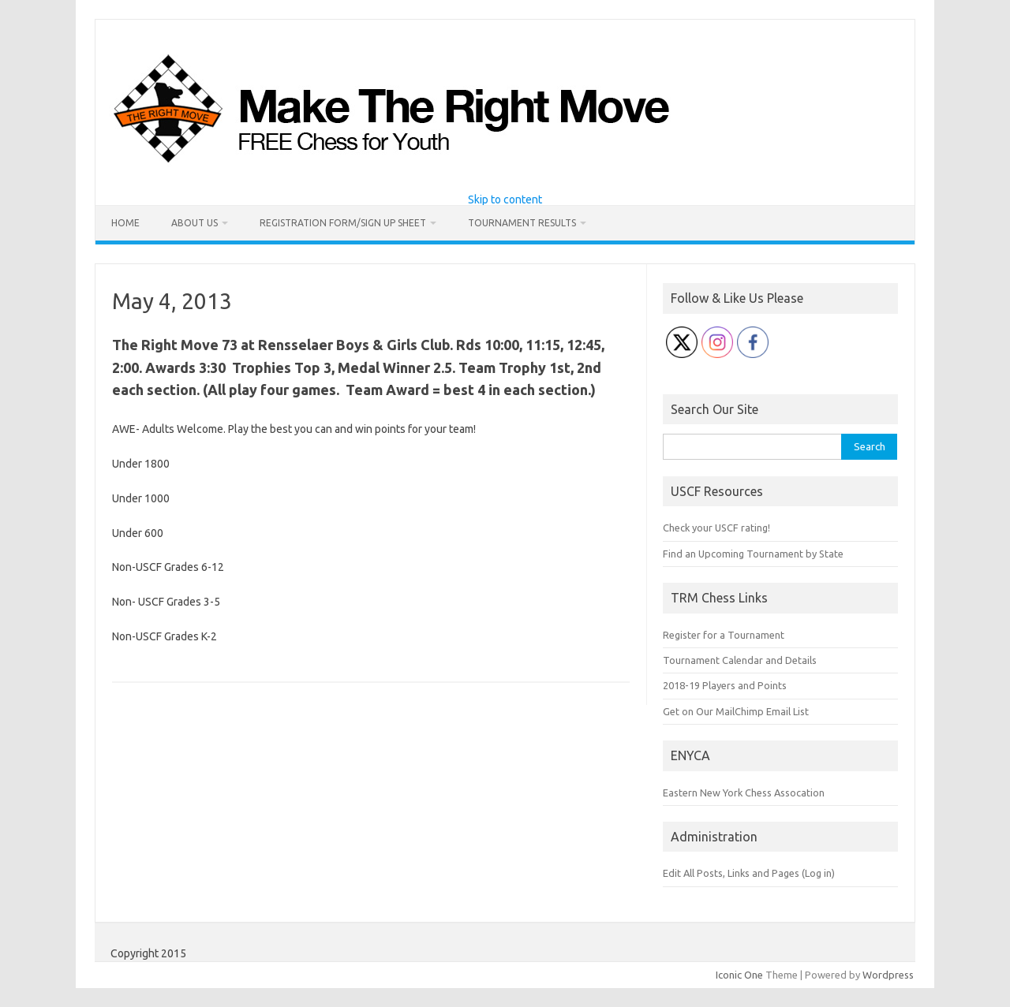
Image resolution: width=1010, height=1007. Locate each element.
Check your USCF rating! (716, 527)
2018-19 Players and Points (725, 685)
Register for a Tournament (723, 634)
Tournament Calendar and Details (740, 660)
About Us (194, 223)
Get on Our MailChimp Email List (736, 711)
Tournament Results (522, 223)
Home (125, 223)
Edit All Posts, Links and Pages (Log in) (749, 872)
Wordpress (888, 974)
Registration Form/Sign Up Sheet (343, 223)
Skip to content (505, 199)
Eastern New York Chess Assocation (744, 792)
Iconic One (739, 974)
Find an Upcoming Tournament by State (753, 553)
